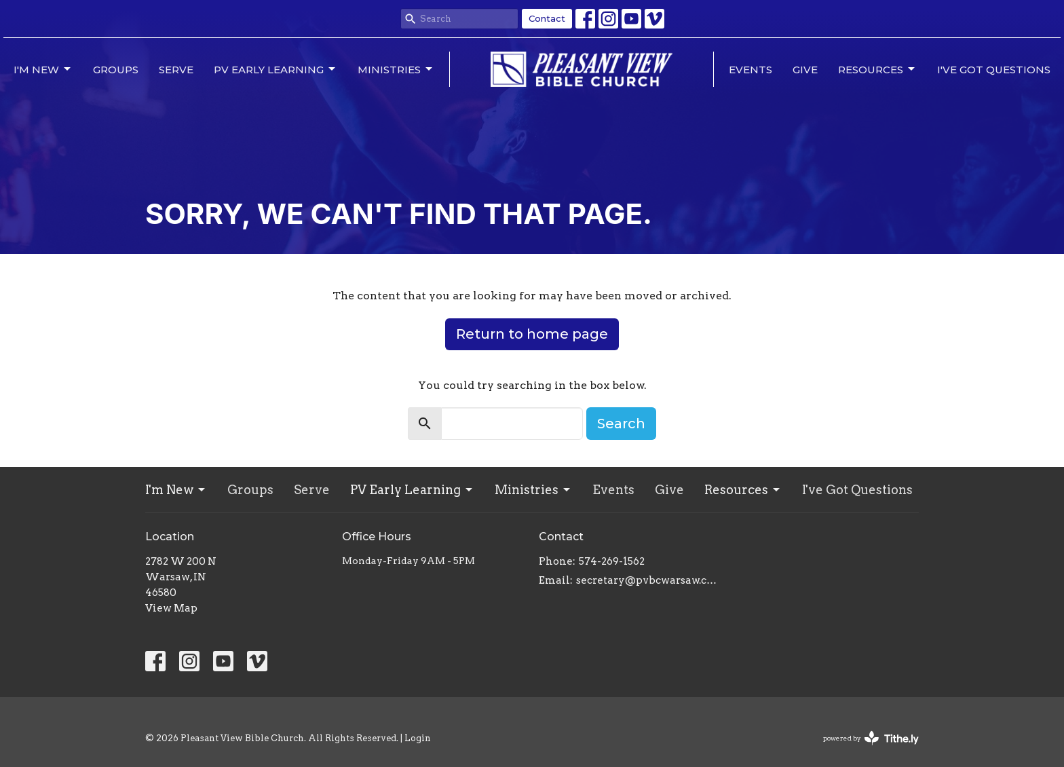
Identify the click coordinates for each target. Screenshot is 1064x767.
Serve (176, 69)
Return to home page (532, 334)
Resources (877, 69)
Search (621, 423)
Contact (547, 18)
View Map (171, 608)
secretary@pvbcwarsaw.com (649, 580)
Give (805, 69)
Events (750, 69)
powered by (871, 738)
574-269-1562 (612, 561)
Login (417, 738)
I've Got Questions (993, 69)
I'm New (43, 69)
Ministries (396, 69)
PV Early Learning (275, 69)
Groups (115, 69)
